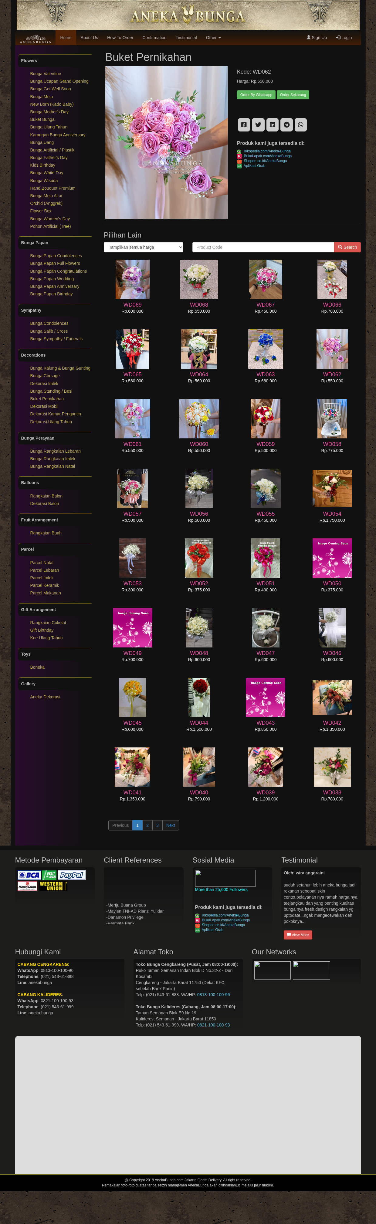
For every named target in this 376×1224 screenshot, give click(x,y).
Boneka (37, 667)
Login (344, 37)
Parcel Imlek (42, 577)
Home (65, 37)
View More (298, 935)
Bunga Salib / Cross (49, 331)
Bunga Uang (42, 142)
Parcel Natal (41, 562)
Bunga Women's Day (50, 218)
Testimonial (186, 37)
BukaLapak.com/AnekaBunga (264, 156)
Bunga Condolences (49, 323)
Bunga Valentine (45, 73)
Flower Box (41, 210)
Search (347, 247)
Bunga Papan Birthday (51, 293)
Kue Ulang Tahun (46, 637)
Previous (120, 825)
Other (213, 37)
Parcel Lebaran (44, 570)
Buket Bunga (42, 119)
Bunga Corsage (45, 375)
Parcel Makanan (45, 592)
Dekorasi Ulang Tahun (51, 421)
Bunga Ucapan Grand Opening (59, 81)
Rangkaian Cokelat (48, 622)
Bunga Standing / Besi (51, 391)
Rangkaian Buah (46, 533)
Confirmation (154, 37)
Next (170, 825)
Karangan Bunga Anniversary (58, 134)
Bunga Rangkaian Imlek (53, 458)
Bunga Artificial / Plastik (52, 150)
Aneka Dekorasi (45, 696)
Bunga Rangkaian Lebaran (55, 451)
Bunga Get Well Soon (50, 88)
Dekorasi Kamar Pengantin (55, 413)
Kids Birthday (42, 165)
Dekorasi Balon (44, 503)
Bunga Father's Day (49, 157)
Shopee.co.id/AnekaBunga (262, 161)
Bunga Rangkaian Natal (52, 466)
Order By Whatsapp (256, 95)
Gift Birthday (42, 630)
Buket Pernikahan (47, 398)
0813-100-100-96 (213, 994)
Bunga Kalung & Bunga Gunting (60, 368)
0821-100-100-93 (213, 1025)
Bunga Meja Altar (46, 195)
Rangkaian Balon (46, 496)
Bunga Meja (41, 96)
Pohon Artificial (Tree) (50, 226)
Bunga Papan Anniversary (55, 286)
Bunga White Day (46, 172)
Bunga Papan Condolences (56, 255)
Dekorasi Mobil (44, 406)
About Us (89, 37)
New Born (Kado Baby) (52, 104)
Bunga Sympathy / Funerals (56, 338)
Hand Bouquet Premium (53, 188)
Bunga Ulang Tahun (49, 127)
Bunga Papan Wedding (52, 278)
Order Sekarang (293, 95)
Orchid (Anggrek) (46, 203)
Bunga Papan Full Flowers (55, 263)
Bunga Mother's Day (49, 111)
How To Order (120, 37)
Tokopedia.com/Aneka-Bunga (264, 151)
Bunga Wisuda (44, 180)
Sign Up (317, 37)
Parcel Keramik (44, 585)
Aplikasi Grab (251, 166)
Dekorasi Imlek (44, 383)
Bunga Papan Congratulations (58, 271)
